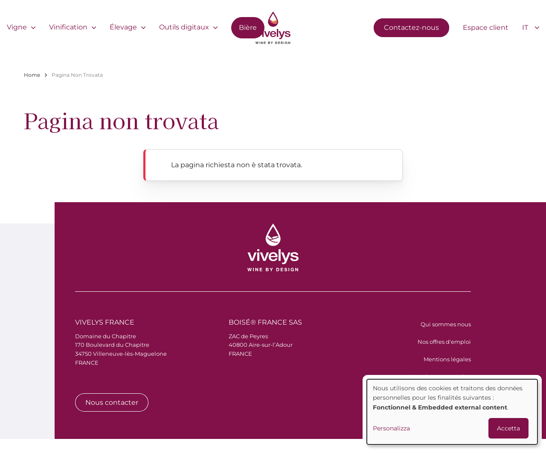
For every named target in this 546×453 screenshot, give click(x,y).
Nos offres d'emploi (444, 341)
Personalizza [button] (391, 428)
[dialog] (452, 411)
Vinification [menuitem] (68, 27)
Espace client (485, 27)
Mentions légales (447, 359)
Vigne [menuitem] (17, 27)
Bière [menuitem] (248, 27)
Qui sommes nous (446, 324)
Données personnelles (440, 376)
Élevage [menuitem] (123, 27)
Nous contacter (111, 402)
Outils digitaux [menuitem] (184, 27)
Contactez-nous (411, 27)
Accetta (508, 428)
